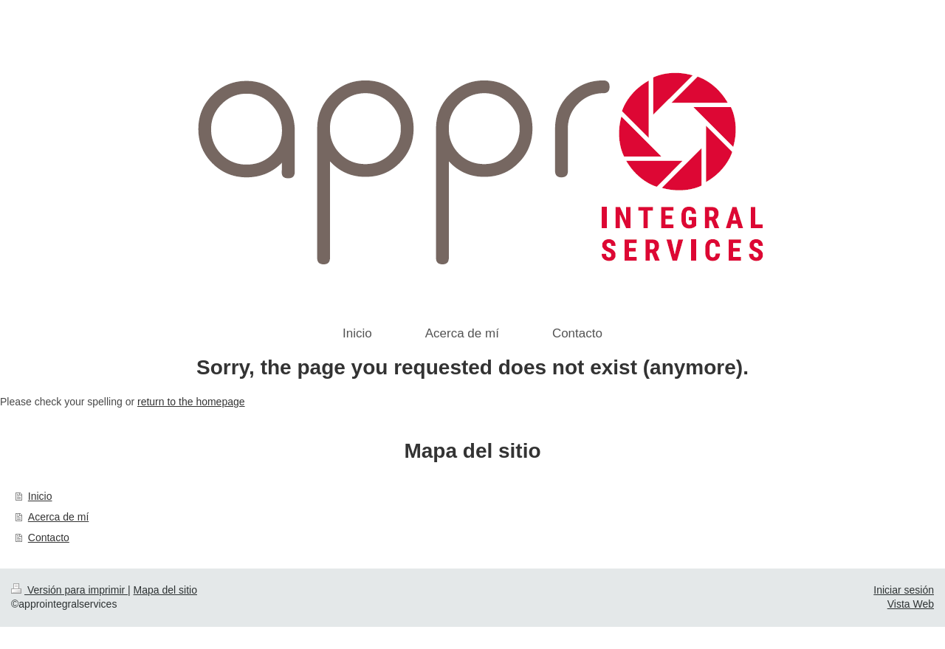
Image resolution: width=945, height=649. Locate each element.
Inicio (40, 496)
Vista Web (910, 604)
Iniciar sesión (903, 590)
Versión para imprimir (69, 590)
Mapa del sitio (165, 590)
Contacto (48, 537)
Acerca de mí (58, 517)
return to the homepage (191, 402)
